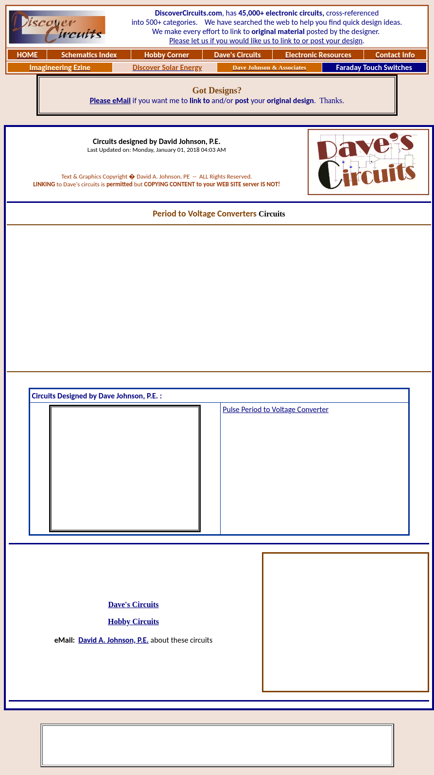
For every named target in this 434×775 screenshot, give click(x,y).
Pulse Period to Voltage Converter (276, 409)
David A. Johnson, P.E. (113, 640)
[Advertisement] (219, 298)
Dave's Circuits (133, 604)
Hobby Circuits (133, 621)
